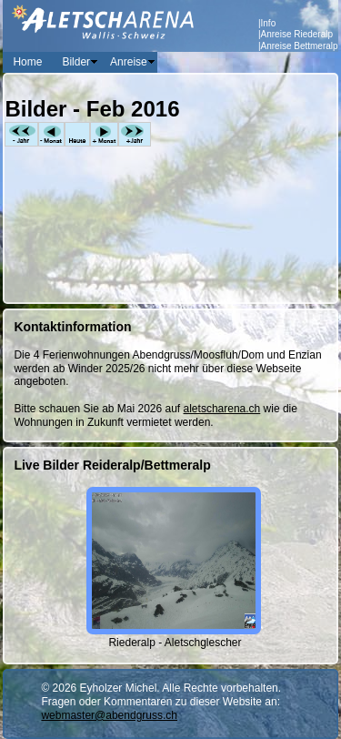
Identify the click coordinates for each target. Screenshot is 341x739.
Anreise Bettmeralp (299, 46)
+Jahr (134, 134)
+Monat (104, 134)
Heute (77, 134)
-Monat (51, 134)
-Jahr (21, 134)
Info (268, 23)
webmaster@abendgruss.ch (109, 715)
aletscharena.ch (222, 408)
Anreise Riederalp (297, 34)
